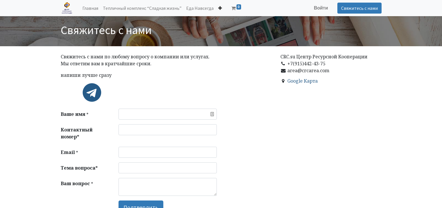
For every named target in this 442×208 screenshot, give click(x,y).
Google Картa (302, 81)
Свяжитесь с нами (359, 8)
